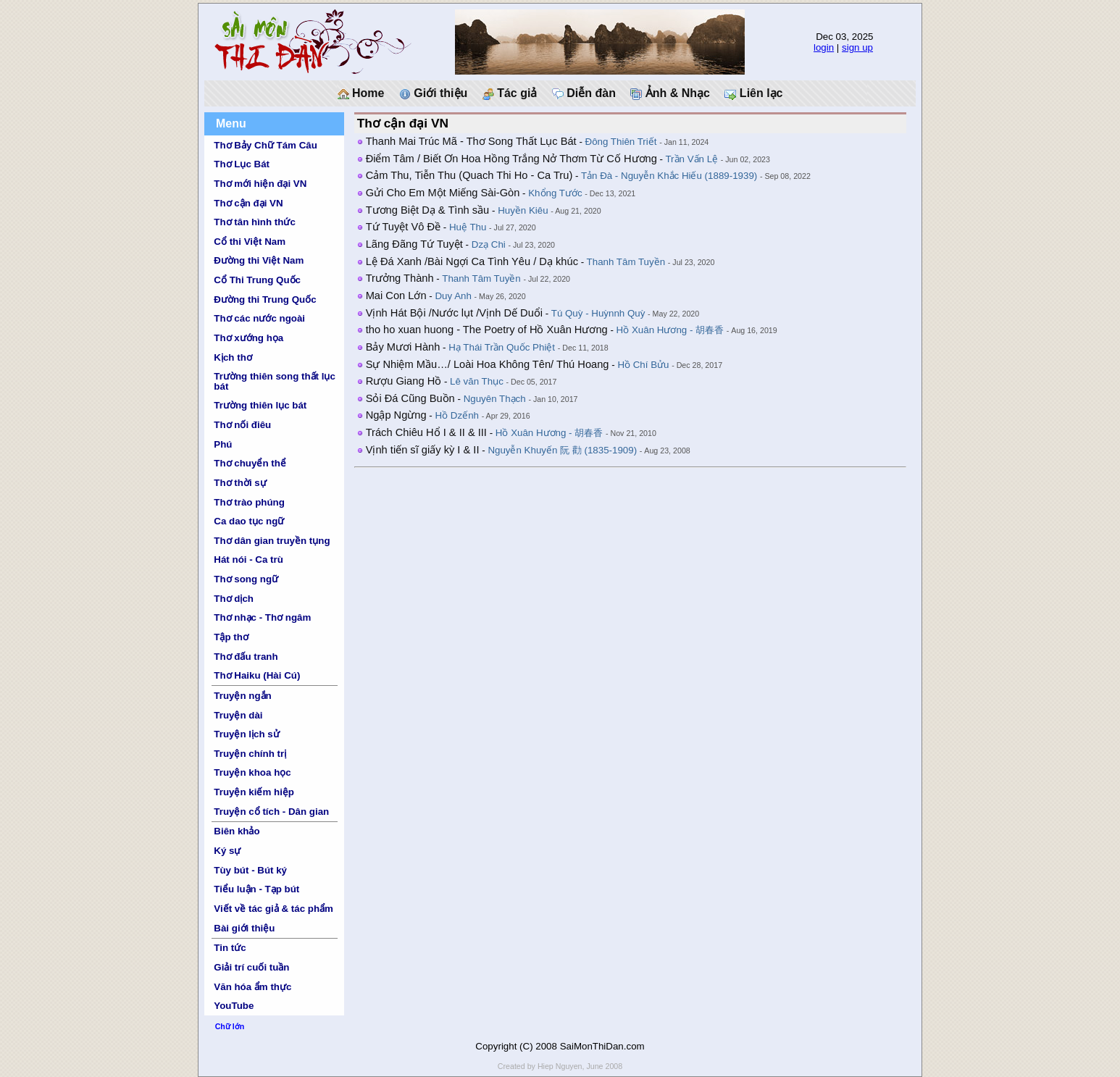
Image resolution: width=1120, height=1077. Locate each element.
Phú (223, 444)
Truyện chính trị (250, 753)
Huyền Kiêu (523, 210)
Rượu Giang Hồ (404, 381)
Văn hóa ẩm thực (252, 986)
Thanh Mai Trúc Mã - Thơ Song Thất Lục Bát (471, 141)
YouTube (234, 1005)
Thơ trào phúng (249, 502)
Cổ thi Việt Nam (249, 241)
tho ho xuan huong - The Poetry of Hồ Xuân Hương (487, 329)
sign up (857, 47)
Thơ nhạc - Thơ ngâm (262, 617)
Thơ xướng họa (248, 337)
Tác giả (510, 93)
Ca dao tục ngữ (249, 521)
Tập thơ (231, 637)
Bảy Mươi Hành (403, 347)
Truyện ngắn (242, 695)
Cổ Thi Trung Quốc (257, 280)
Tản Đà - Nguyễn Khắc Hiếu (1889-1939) (669, 175)
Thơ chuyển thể (250, 463)
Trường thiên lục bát (260, 405)
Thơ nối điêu (242, 424)
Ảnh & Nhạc (670, 93)
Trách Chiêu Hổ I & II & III (426, 432)
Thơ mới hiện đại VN (260, 183)
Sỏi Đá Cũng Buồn (410, 398)
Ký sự (227, 850)
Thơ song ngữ (246, 579)
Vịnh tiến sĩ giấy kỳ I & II (423, 450)
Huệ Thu (467, 227)
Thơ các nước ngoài (259, 318)
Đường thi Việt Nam (259, 260)
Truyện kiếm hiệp (254, 792)
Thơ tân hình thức (255, 222)
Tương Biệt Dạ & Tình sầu (428, 210)
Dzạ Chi (489, 244)
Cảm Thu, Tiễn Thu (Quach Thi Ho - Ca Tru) (469, 175)
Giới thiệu (433, 93)
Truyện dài (238, 715)
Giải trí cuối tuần (251, 967)
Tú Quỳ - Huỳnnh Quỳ (598, 313)
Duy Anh (453, 295)
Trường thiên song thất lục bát (274, 381)
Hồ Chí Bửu (643, 364)
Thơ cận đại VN (248, 203)
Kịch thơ (232, 357)
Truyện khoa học (252, 772)
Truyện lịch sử (246, 734)
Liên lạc (753, 93)
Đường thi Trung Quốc (265, 299)
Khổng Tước (555, 193)
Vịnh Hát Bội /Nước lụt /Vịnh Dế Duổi (454, 313)
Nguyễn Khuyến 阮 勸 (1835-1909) (562, 450)
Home (361, 93)
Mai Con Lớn (396, 295)
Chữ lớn (230, 1026)
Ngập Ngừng (396, 415)
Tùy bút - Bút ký (250, 870)
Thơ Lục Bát (241, 164)
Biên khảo (236, 831)
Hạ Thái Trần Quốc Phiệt (501, 347)
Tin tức (230, 947)
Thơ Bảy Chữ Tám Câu (265, 145)
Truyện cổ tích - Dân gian (271, 811)
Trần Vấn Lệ (691, 159)
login (824, 47)
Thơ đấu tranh (245, 656)
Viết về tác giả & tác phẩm (273, 908)
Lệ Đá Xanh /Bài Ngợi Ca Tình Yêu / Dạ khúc (472, 261)
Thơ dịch (234, 598)
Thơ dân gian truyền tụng (272, 540)
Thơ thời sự (240, 482)
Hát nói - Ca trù (248, 559)
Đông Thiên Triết (621, 141)
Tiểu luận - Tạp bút (256, 889)
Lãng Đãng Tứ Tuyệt (414, 244)
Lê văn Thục (476, 381)
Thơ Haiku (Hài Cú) (257, 675)
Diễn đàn (584, 93)
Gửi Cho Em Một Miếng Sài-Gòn (443, 192)
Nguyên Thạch (495, 398)
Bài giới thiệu (244, 928)
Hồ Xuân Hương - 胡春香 (670, 329)
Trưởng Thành (400, 278)
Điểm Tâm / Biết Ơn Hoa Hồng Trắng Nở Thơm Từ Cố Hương (511, 158)
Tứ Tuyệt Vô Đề (403, 226)
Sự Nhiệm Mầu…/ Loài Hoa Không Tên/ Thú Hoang (487, 364)
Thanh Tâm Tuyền (626, 261)
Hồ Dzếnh (457, 415)
